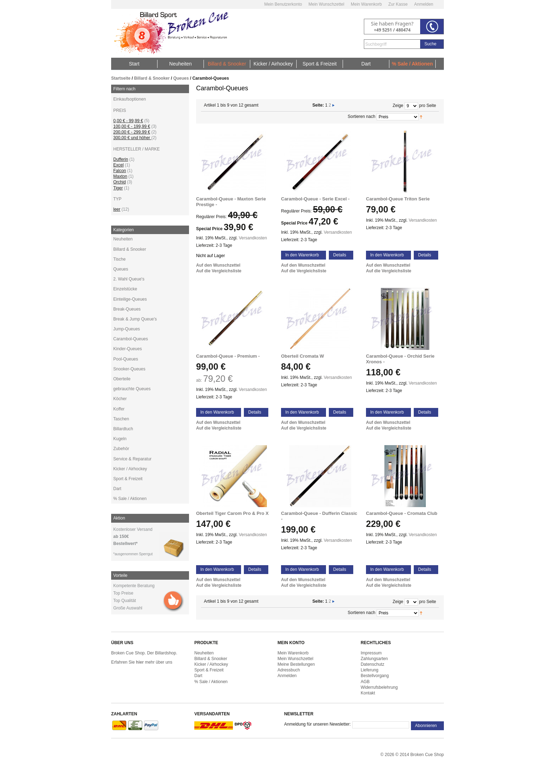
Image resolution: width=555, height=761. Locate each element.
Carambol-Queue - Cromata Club (401, 513)
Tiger (118, 188)
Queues (181, 78)
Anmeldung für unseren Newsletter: (317, 724)
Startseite (121, 78)
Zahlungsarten (374, 658)
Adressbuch (289, 670)
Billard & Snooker (152, 78)
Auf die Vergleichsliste (218, 270)
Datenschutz (372, 664)
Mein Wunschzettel (326, 4)
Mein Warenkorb (366, 4)
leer (116, 209)
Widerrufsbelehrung (379, 687)
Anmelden (423, 4)
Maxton (120, 176)
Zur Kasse (398, 4)
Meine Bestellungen (296, 664)
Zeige (398, 105)
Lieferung (369, 670)
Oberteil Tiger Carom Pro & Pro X (232, 513)
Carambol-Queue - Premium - (228, 356)
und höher (132, 137)
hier (140, 662)
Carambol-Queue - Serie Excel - (315, 198)
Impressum (371, 653)
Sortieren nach (361, 116)
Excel (118, 165)
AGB (365, 681)
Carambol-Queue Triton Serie (398, 198)
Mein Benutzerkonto (283, 4)
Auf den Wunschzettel (218, 265)
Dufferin (120, 159)
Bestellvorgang (375, 675)
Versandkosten (253, 237)
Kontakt (368, 693)
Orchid (119, 182)
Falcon (119, 170)
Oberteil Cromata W (302, 356)
